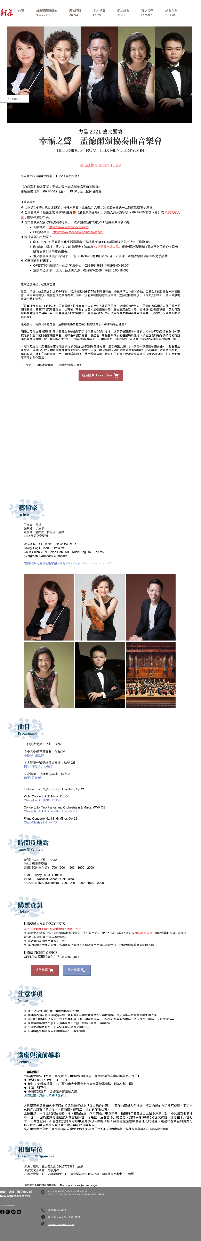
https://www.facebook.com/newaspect (78, 232)
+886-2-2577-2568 (57, 1210)
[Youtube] (19, 1212)
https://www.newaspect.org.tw (69, 227)
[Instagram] (8, 1212)
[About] (121, 15)
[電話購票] (76, 970)
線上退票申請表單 (106, 246)
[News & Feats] (44, 15)
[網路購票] (44, 970)
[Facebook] (2, 1212)
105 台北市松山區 (56, 1191)
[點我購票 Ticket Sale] (101, 375)
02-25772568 (36, 937)
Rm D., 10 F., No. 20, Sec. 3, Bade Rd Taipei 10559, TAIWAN (76, 1194)
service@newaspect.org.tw (61, 1224)
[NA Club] (170, 15)
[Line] (13, 1212)
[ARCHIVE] (14, 99)
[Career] (97, 15)
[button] (46, 11)
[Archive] (74, 15)
